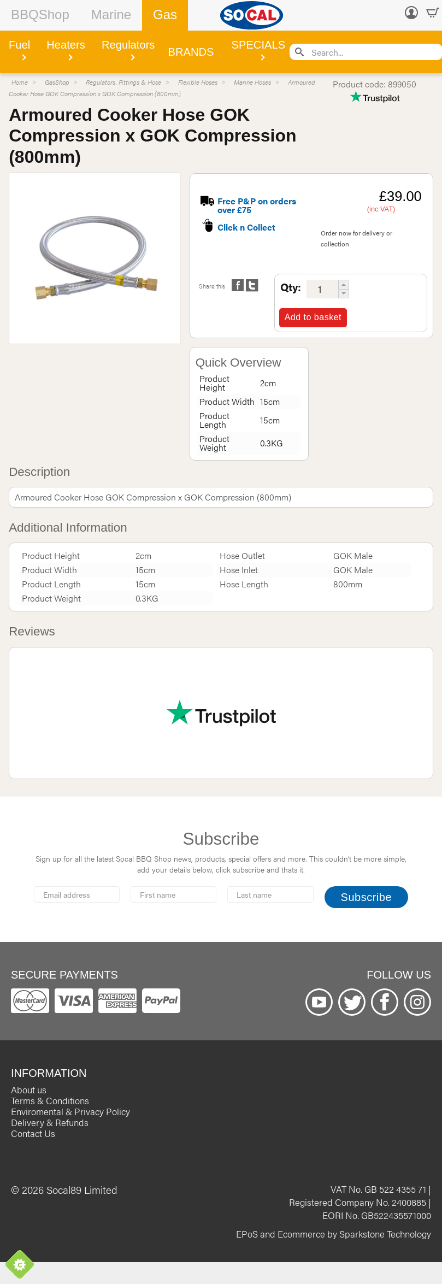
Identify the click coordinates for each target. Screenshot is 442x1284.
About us (28, 1089)
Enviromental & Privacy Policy (70, 1111)
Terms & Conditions (50, 1100)
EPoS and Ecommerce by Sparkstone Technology (333, 1233)
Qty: (290, 287)
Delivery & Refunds (50, 1122)
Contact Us (33, 1133)
